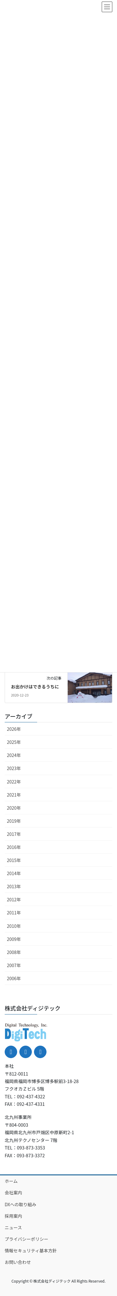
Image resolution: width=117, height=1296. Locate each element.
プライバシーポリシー (26, 1239)
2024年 (14, 755)
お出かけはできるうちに (35, 686)
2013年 (14, 886)
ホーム (11, 1181)
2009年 (14, 939)
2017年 (14, 834)
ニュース (13, 1227)
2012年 (14, 899)
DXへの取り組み (20, 1204)
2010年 (14, 926)
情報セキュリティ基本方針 (31, 1250)
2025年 (14, 742)
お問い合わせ (18, 1262)
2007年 (14, 965)
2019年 (14, 821)
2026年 (14, 729)
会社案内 (13, 1192)
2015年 (14, 860)
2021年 (14, 795)
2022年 (14, 781)
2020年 (14, 808)
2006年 (14, 978)
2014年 (14, 873)
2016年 (14, 847)
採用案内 (13, 1216)
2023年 (14, 768)
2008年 (14, 952)
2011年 (14, 912)
